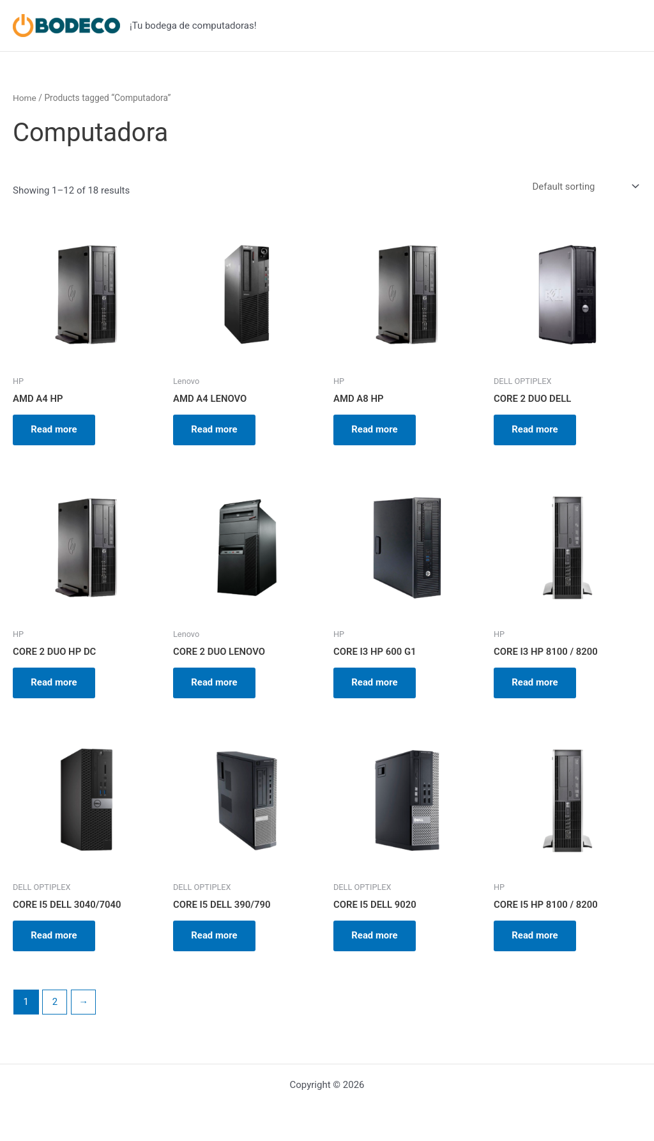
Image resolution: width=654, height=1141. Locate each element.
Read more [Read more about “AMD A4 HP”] (55, 430)
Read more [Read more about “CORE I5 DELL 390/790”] (215, 938)
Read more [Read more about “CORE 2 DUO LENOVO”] (215, 684)
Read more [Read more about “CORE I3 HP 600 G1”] (376, 684)
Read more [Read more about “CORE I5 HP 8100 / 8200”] (536, 938)
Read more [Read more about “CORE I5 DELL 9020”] (376, 938)
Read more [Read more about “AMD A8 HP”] (376, 430)
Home (24, 98)
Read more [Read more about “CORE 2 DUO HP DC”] (55, 684)
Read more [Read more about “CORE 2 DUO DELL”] (536, 430)
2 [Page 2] (54, 1005)
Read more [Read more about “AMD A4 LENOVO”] (215, 430)
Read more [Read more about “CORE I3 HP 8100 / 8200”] (536, 684)
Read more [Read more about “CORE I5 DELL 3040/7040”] (55, 938)
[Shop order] (584, 186)
